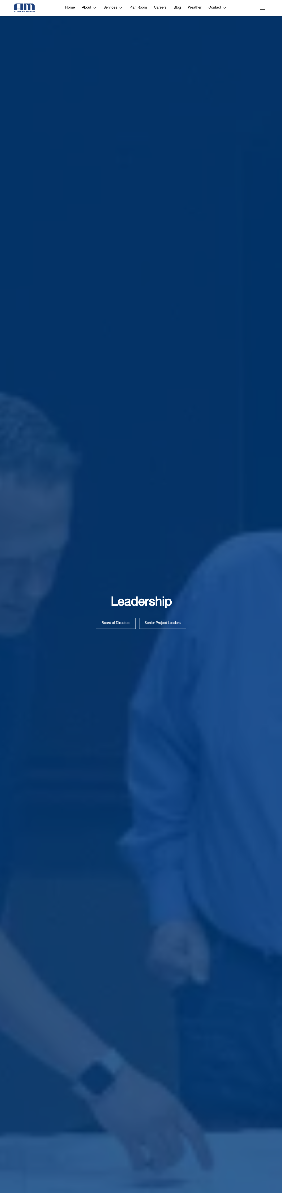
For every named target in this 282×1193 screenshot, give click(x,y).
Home (70, 8)
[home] (24, 8)
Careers (160, 8)
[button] (89, 8)
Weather (194, 8)
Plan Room (138, 8)
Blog (177, 8)
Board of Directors (116, 623)
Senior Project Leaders (163, 623)
